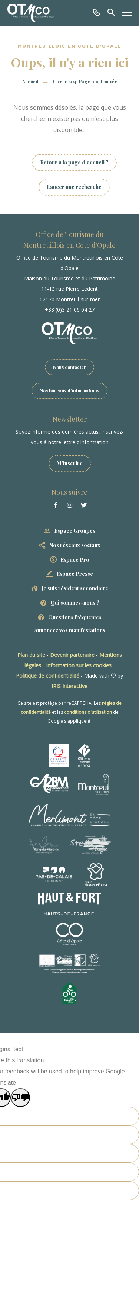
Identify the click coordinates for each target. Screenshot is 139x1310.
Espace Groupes (74, 530)
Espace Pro (74, 559)
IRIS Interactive (69, 686)
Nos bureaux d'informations (69, 391)
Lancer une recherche (74, 186)
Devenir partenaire (72, 654)
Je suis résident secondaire (75, 588)
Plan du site (31, 654)
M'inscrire (70, 463)
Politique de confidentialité (47, 675)
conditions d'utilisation (88, 712)
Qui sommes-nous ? (74, 602)
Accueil (30, 81)
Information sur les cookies (79, 665)
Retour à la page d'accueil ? (74, 162)
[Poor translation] (20, 1097)
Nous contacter (69, 367)
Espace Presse (74, 573)
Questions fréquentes (75, 617)
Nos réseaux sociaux (74, 545)
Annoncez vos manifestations (69, 630)
